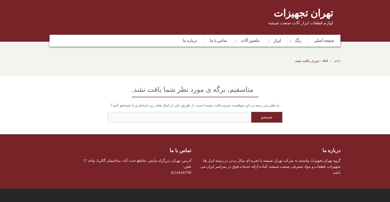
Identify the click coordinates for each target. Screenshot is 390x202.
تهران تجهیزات (303, 13)
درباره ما (190, 40)
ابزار (277, 40)
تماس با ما (218, 40)
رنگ (298, 40)
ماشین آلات (250, 40)
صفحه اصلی (324, 40)
